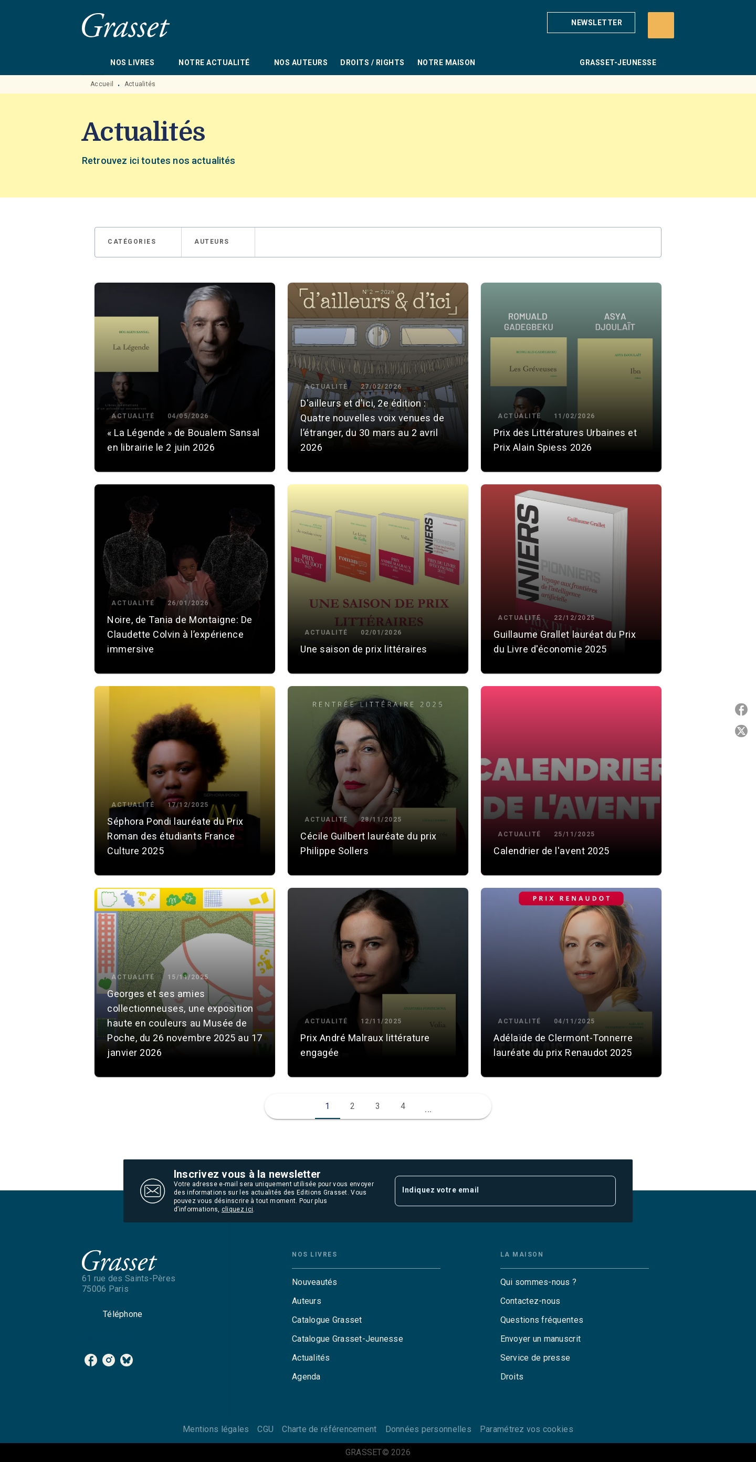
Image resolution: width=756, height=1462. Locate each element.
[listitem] (91, 1360)
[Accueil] (126, 25)
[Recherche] (661, 25)
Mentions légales (216, 1429)
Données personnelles (428, 1429)
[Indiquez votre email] (492, 1191)
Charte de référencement (329, 1429)
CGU (265, 1429)
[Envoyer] (603, 1191)
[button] (591, 22)
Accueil (101, 84)
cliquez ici (237, 1209)
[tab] (93, 62)
